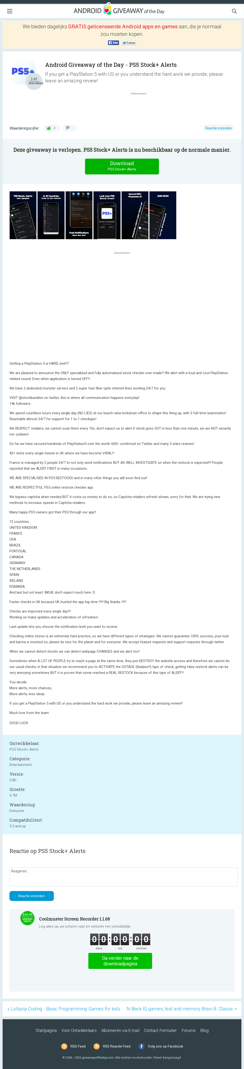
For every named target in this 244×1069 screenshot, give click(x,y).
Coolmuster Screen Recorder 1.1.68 (74, 919)
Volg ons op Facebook (165, 1046)
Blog (204, 1030)
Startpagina (46, 1030)
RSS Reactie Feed (116, 1046)
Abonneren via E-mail (120, 1030)
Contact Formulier (160, 1030)
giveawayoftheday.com (98, 1057)
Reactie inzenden (218, 128)
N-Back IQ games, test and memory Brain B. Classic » (182, 1009)
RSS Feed (78, 1046)
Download (122, 166)
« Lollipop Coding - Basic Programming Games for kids (63, 1009)
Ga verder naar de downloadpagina (120, 961)
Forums (189, 1030)
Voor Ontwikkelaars (79, 1030)
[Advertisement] (140, 107)
